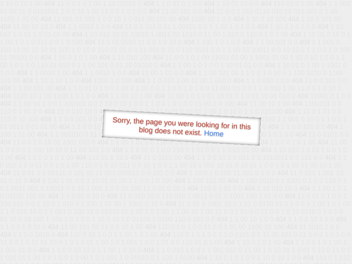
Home (214, 133)
